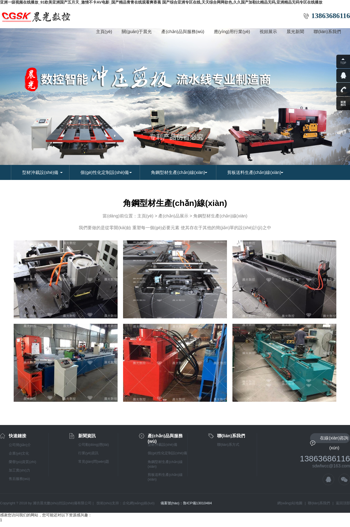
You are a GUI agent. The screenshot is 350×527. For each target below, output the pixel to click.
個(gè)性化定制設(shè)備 (104, 172)
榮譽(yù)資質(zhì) (22, 462)
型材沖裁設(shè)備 (40, 172)
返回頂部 (343, 503)
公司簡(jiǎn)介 (20, 445)
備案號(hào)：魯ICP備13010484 (186, 503)
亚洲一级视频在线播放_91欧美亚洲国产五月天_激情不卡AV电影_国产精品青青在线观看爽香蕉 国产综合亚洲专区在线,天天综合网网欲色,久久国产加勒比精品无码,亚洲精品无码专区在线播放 (161, 2)
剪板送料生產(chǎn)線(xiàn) (254, 172)
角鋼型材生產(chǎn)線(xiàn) (178, 172)
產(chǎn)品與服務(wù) (182, 31)
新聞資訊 (87, 435)
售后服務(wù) (19, 479)
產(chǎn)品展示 (173, 216)
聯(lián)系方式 (228, 444)
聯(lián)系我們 (327, 31)
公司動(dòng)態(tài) (93, 444)
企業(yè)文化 (19, 453)
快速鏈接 (17, 435)
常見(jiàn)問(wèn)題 (93, 461)
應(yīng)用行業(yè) (232, 31)
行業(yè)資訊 (88, 453)
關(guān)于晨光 (137, 31)
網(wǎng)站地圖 (289, 503)
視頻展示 (268, 31)
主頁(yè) (104, 31)
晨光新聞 (295, 31)
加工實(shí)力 (19, 470)
